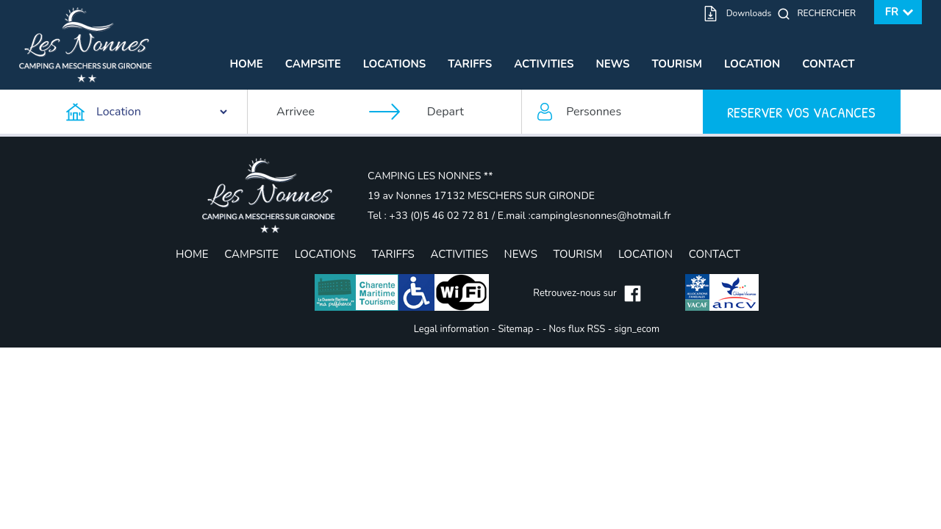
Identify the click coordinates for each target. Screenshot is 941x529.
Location (752, 64)
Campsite (313, 64)
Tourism (677, 64)
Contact (828, 64)
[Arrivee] (316, 112)
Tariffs (470, 64)
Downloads (749, 13)
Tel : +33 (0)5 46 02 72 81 (430, 216)
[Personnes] (612, 112)
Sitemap (515, 329)
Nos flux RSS (577, 329)
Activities (543, 64)
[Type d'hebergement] (147, 112)
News (612, 64)
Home (245, 64)
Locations (394, 64)
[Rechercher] (830, 13)
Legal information (451, 329)
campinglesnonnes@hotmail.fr (601, 216)
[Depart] (467, 112)
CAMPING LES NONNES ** (430, 176)
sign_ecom (637, 329)
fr (892, 11)
